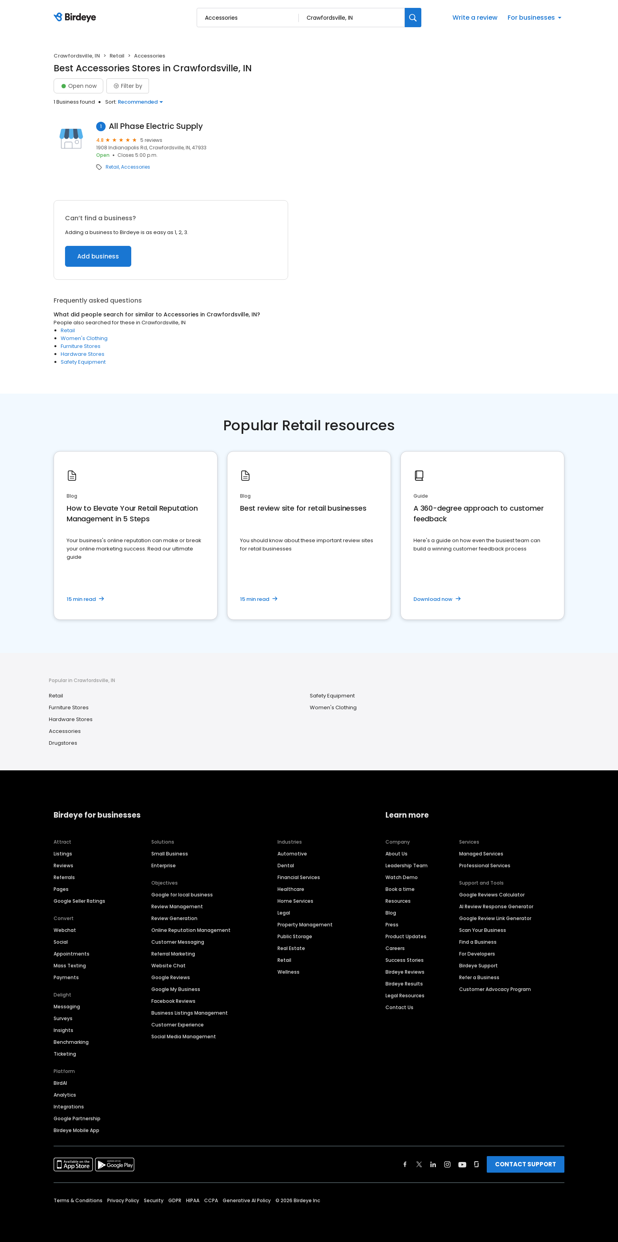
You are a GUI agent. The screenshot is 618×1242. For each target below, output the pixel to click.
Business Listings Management (189, 1013)
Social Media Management (183, 1036)
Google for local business (182, 894)
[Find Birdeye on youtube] (462, 1164)
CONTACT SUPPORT (525, 1164)
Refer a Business (479, 977)
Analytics (65, 1094)
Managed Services (481, 853)
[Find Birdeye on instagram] (447, 1164)
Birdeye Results (404, 983)
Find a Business (478, 942)
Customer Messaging (177, 942)
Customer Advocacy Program (495, 989)
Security (154, 1200)
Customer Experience (177, 1024)
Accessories (135, 167)
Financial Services (298, 877)
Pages (61, 889)
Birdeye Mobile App (76, 1130)
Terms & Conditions (78, 1200)
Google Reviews (170, 977)
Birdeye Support (478, 965)
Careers (395, 948)
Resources (398, 901)
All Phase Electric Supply (156, 126)
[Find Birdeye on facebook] (405, 1164)
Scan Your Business (482, 930)
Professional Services (484, 865)
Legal (283, 912)
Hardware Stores (82, 354)
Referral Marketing (173, 953)
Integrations (69, 1106)
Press (391, 924)
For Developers (477, 953)
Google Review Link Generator (495, 918)
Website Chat (168, 965)
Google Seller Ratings (79, 901)
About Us (396, 853)
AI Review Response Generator (496, 906)
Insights (63, 1030)
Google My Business (175, 989)
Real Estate (291, 948)
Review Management (177, 906)
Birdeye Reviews (404, 972)
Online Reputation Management (191, 930)
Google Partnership (77, 1118)
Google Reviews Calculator (492, 894)
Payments (66, 977)
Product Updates (405, 936)
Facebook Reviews (173, 1001)
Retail (117, 55)
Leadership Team (406, 865)
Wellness (288, 972)
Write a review (474, 17)
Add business (98, 256)
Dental (285, 865)
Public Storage (294, 936)
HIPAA (192, 1200)
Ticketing (65, 1053)
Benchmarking (71, 1042)
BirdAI (60, 1083)
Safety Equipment (83, 362)
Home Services (295, 901)
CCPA (211, 1200)
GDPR (174, 1200)
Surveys (63, 1018)
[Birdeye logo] (76, 17)
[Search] (413, 17)
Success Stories (404, 960)
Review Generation (174, 918)
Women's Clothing (84, 338)
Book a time (400, 889)
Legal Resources (404, 995)
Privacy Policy (123, 1200)
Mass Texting (70, 965)
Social (61, 942)
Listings (63, 853)
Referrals (64, 877)
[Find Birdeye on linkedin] (433, 1164)
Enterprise (163, 865)
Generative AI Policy (247, 1200)
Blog (390, 912)
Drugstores (63, 743)
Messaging (67, 1006)
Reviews (63, 865)
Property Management (305, 924)
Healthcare (290, 889)
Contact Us (399, 1007)
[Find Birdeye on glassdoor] (476, 1164)
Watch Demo (401, 877)
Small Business (169, 853)
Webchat (65, 930)
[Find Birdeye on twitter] (419, 1164)
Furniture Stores (81, 346)
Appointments (71, 953)
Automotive (292, 853)
